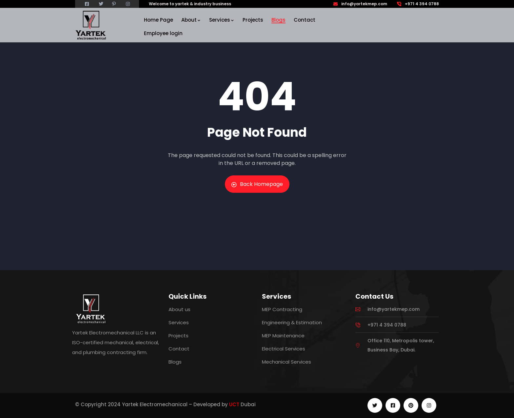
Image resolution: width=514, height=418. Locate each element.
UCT (234, 404)
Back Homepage (257, 184)
